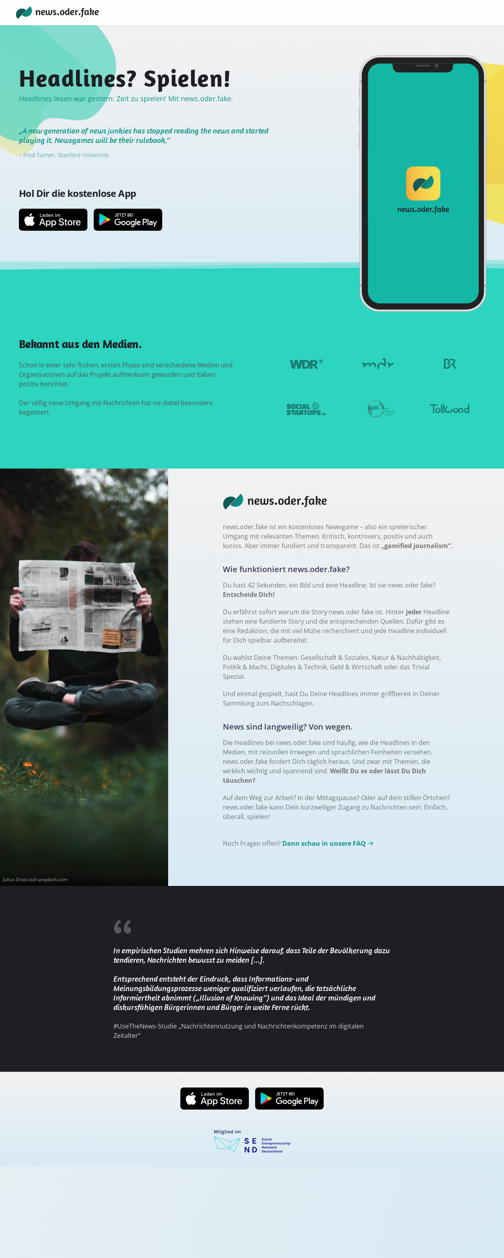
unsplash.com (52, 879)
